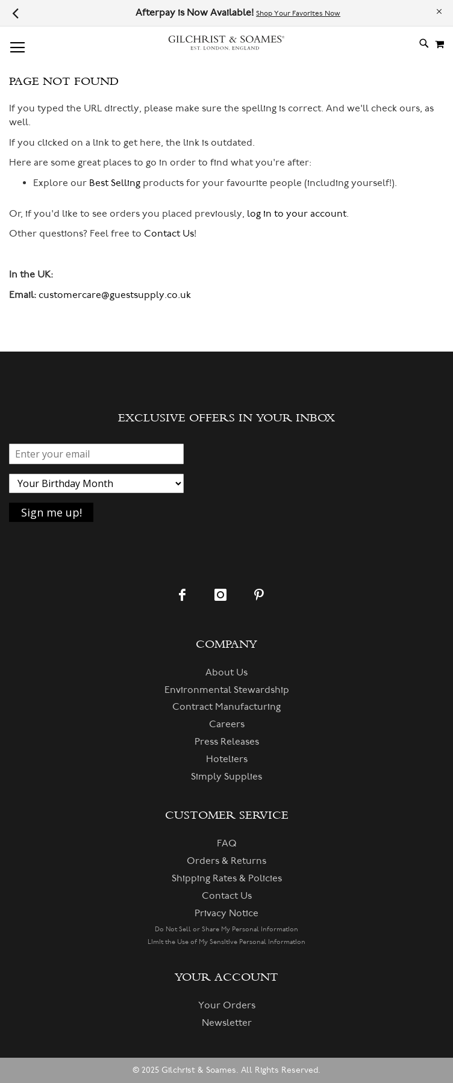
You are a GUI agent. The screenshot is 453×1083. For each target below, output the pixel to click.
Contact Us (169, 234)
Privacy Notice (226, 913)
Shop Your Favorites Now (298, 13)
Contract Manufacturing (226, 707)
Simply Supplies (226, 777)
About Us (226, 672)
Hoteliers (227, 759)
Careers (227, 724)
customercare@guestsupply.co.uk (115, 295)
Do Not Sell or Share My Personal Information (226, 929)
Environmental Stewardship (226, 690)
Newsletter (227, 1023)
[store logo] (226, 43)
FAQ (227, 843)
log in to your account (296, 214)
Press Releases (227, 742)
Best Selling (114, 183)
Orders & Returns (226, 861)
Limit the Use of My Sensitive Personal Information (226, 942)
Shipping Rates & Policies (227, 878)
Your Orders (226, 1005)
